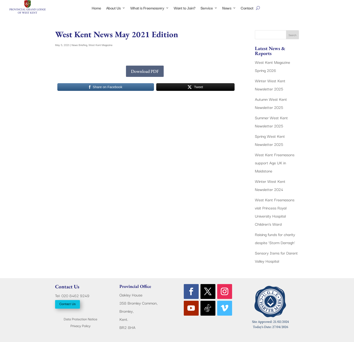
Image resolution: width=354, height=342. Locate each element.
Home (96, 8)
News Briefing (79, 45)
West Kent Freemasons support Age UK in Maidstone (274, 162)
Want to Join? (185, 8)
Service (206, 8)
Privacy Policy (80, 326)
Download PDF (145, 71)
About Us (113, 8)
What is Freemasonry (147, 8)
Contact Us (67, 303)
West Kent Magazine (100, 45)
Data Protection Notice (80, 319)
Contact (247, 8)
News (226, 8)
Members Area (335, 4)
